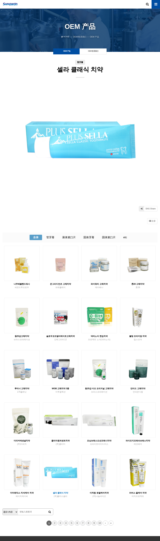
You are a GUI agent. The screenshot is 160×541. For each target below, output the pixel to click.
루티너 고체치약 (22, 350)
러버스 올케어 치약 (137, 455)
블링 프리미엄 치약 (137, 298)
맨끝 (111, 482)
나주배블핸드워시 (22, 246)
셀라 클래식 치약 (60, 455)
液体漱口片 (69, 197)
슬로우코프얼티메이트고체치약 (60, 298)
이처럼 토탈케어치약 (99, 455)
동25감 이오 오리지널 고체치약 (99, 350)
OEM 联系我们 (20, 512)
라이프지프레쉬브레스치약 (137, 402)
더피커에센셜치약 (22, 402)
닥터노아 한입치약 (99, 298)
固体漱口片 (109, 197)
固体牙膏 (88, 197)
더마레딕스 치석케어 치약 (22, 455)
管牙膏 (50, 197)
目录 (152, 181)
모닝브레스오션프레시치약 (99, 402)
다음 (105, 482)
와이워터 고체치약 (99, 246)
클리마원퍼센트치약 (60, 402)
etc (125, 197)
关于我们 (7, 512)
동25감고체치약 (22, 298)
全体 (36, 197)
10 (100, 483)
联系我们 (33, 512)
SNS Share (147, 168)
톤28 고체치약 (137, 246)
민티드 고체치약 (137, 350)
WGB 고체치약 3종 (60, 350)
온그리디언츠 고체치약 (60, 246)
